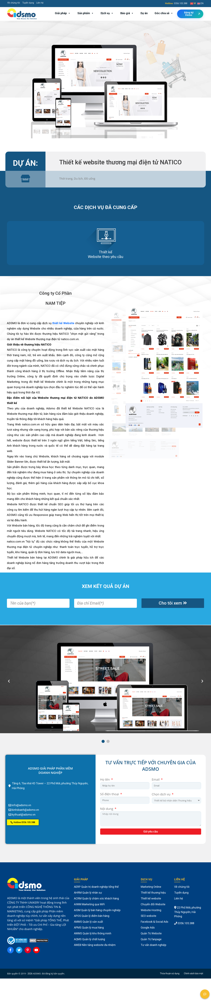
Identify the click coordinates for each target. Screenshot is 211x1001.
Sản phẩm (85, 13)
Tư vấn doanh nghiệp (153, 945)
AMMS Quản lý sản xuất (88, 921)
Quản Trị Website (151, 933)
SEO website (148, 915)
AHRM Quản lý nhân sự (88, 892)
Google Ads (148, 927)
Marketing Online (151, 886)
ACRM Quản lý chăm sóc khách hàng (96, 898)
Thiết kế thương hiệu (153, 892)
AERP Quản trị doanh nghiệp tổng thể (96, 886)
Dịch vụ (107, 13)
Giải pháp (62, 13)
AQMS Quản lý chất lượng (89, 939)
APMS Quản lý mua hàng (89, 927)
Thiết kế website (151, 898)
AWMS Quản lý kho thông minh (92, 933)
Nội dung (107, 809)
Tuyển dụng (28, 3)
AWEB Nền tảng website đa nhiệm (95, 945)
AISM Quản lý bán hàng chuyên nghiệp (97, 910)
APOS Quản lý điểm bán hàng (91, 915)
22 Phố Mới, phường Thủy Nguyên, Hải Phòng (187, 912)
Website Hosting (151, 910)
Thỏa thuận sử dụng (169, 973)
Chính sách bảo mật (193, 973)
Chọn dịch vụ (161, 794)
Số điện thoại (110, 794)
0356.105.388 (180, 3)
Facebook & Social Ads (154, 921)
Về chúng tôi (13, 3)
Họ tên (105, 779)
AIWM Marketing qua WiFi (89, 904)
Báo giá (127, 13)
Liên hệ (39, 3)
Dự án (144, 13)
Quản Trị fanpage (151, 939)
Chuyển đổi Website (153, 904)
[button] (103, 741)
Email (156, 779)
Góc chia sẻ (164, 13)
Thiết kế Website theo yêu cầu (105, 254)
